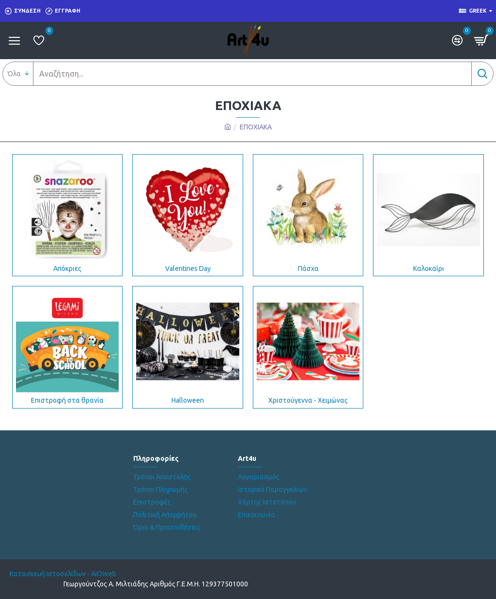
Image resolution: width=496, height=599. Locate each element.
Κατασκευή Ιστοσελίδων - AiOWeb (63, 574)
